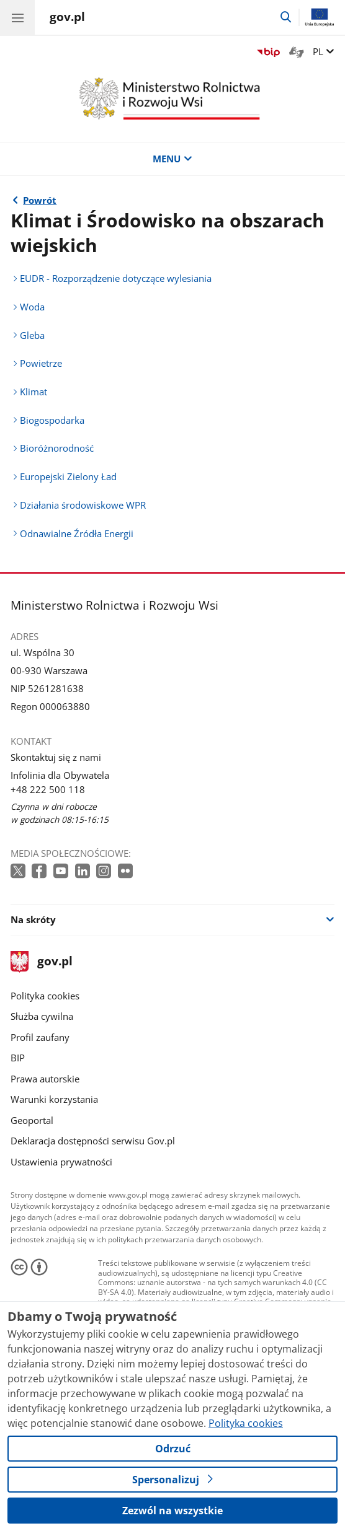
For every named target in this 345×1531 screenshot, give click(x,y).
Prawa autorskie (45, 1079)
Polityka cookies (45, 995)
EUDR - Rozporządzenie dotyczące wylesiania (116, 278)
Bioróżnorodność (57, 448)
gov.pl (42, 962)
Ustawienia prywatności (61, 1162)
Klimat (33, 391)
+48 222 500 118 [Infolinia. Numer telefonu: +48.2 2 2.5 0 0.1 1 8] (48, 789)
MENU (172, 158)
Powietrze (41, 363)
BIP (18, 1057)
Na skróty (33, 919)
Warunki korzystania (54, 1099)
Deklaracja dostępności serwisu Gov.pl (93, 1140)
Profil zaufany (40, 1037)
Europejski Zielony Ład (68, 476)
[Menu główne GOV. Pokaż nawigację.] (17, 17)
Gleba (32, 335)
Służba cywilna (42, 1016)
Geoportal (32, 1120)
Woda (32, 306)
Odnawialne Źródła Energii (76, 533)
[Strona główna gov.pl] (67, 19)
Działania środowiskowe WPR (83, 505)
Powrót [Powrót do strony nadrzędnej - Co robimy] (39, 200)
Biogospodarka (52, 420)
